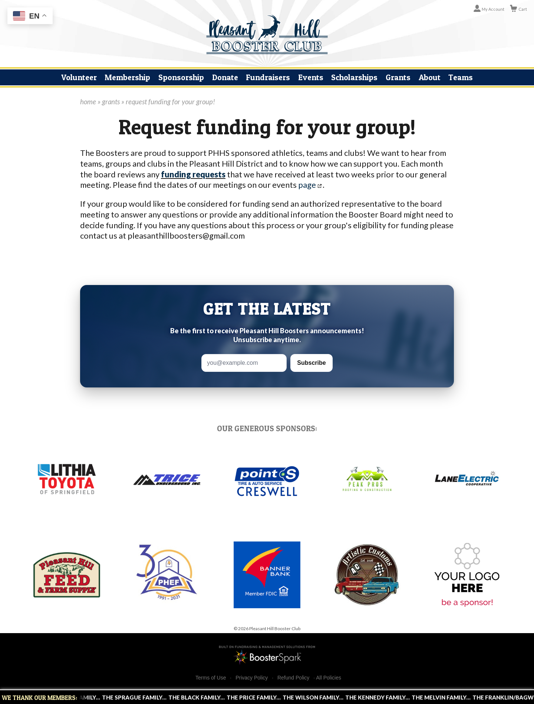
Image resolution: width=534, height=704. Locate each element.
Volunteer (79, 77)
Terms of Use (210, 678)
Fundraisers (268, 77)
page (307, 185)
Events (310, 77)
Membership (127, 77)
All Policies (328, 678)
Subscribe (311, 363)
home (88, 102)
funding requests (193, 174)
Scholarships (354, 77)
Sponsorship (181, 77)
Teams (460, 77)
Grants (398, 77)
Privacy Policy (251, 678)
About (430, 77)
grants (111, 102)
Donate (225, 77)
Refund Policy (293, 678)
